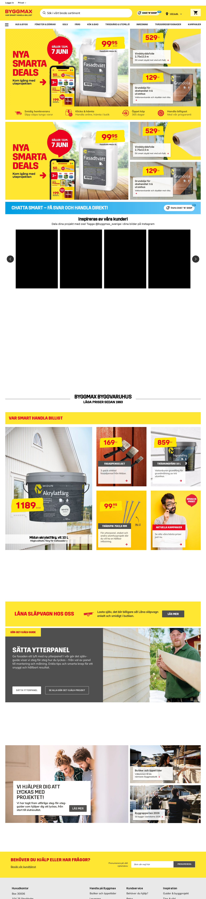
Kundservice (134, 888)
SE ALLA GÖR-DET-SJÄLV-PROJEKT (67, 690)
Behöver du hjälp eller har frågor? (50, 859)
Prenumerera (184, 864)
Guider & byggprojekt (176, 893)
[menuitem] (6, 24)
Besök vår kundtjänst (23, 866)
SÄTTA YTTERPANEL (26, 690)
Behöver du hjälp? (137, 893)
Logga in (9, 2)
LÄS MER (173, 614)
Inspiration (170, 888)
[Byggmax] (18, 13)
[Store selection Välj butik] (174, 14)
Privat (21, 2)
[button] (37, 259)
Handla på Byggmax (103, 888)
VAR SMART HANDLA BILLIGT (36, 418)
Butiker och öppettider (103, 893)
